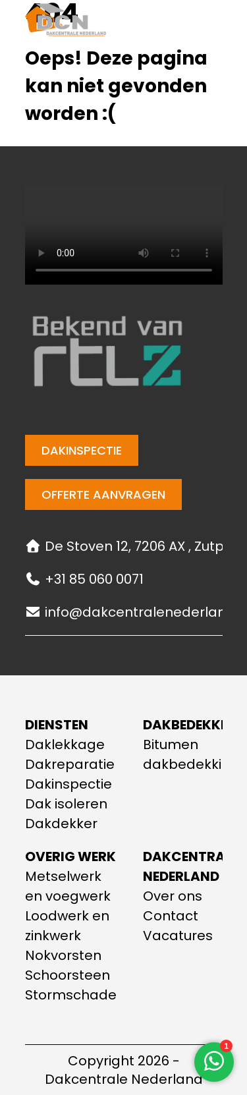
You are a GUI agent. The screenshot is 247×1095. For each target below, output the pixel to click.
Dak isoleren (66, 804)
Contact (170, 916)
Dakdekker (61, 823)
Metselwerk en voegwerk (68, 886)
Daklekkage (65, 744)
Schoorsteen (67, 975)
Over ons (172, 896)
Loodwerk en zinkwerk (67, 926)
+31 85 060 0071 (84, 579)
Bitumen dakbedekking (191, 754)
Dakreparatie (70, 764)
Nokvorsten (63, 955)
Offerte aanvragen (103, 494)
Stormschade (71, 995)
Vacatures (178, 935)
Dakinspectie (81, 450)
